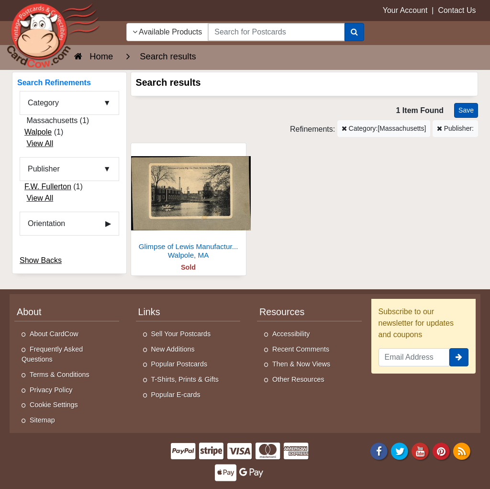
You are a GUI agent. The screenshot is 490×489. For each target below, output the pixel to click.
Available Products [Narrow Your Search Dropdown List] (167, 32)
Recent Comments (300, 349)
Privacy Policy (51, 390)
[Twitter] (400, 450)
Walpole (38, 132)
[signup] (458, 357)
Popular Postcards (179, 364)
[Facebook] (379, 450)
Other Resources (298, 379)
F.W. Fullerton (47, 186)
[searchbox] (276, 32)
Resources (281, 312)
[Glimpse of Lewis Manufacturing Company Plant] (188, 204)
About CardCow (54, 334)
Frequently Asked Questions (52, 354)
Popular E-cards (175, 394)
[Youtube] (421, 450)
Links (149, 312)
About (29, 312)
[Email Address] (414, 357)
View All (39, 143)
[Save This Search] (466, 110)
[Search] (354, 32)
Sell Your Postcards (181, 334)
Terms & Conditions (59, 374)
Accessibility (291, 334)
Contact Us (457, 10)
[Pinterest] (441, 450)
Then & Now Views (301, 364)
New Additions (173, 349)
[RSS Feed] (462, 450)
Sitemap (42, 420)
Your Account (405, 10)
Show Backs (41, 260)
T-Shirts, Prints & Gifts (185, 379)
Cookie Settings (54, 405)
